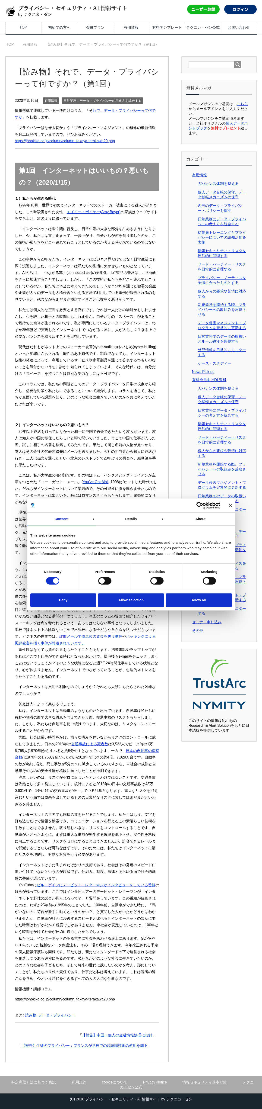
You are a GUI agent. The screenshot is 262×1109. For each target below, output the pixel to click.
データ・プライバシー (57, 1015)
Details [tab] (131, 519)
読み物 (30, 1015)
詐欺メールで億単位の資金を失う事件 (90, 636)
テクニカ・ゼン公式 (203, 27)
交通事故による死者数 (89, 744)
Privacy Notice (155, 1082)
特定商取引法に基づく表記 (33, 1082)
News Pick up (203, 372)
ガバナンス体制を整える (218, 184)
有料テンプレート (167, 27)
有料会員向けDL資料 (209, 380)
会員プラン (95, 27)
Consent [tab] (61, 519)
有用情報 (131, 27)
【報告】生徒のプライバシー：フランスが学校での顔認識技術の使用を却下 (85, 1046)
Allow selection (131, 600)
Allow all (199, 600)
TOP (23, 27)
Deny (63, 600)
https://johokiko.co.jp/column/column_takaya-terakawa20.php (65, 141)
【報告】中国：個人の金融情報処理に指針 (117, 1035)
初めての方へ (59, 27)
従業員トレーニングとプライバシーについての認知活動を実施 (222, 237)
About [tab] (201, 519)
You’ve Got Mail (95, 482)
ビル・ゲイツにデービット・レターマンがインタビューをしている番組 (96, 885)
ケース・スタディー (214, 363)
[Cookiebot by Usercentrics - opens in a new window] (200, 505)
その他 (197, 631)
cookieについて (114, 1082)
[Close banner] (230, 505)
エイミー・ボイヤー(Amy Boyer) (94, 212)
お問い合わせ (239, 27)
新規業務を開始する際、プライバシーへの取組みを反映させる (222, 309)
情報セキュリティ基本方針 (204, 1082)
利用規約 (79, 1082)
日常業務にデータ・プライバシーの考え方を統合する (102, 101)
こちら (242, 104)
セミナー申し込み (207, 622)
